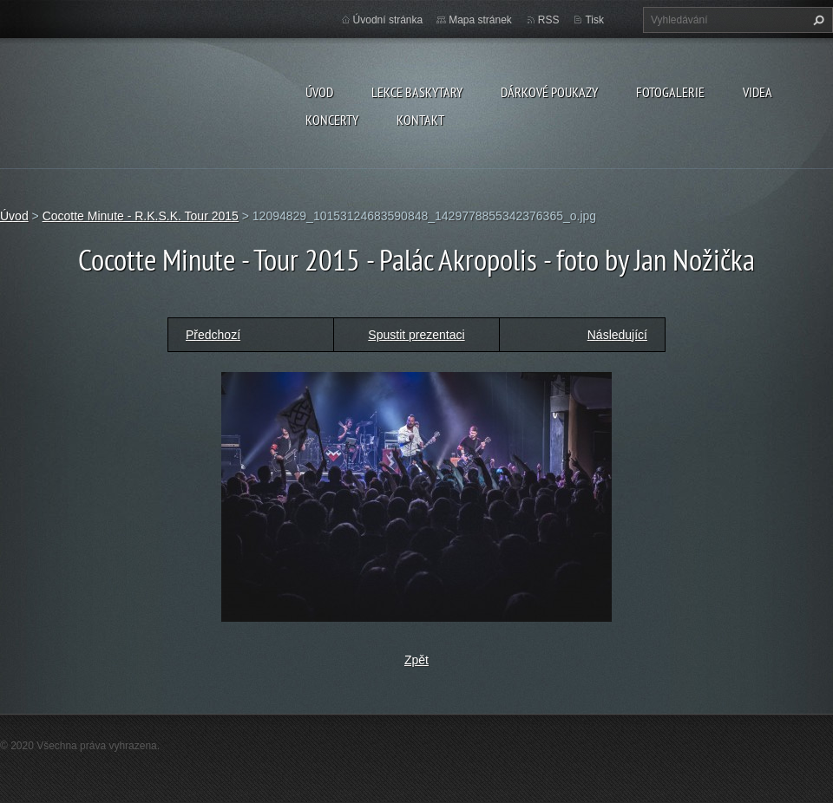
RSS (549, 20)
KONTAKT (420, 119)
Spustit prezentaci (416, 335)
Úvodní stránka (388, 20)
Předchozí (213, 335)
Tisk (594, 20)
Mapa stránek (480, 20)
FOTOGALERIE (670, 92)
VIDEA (757, 92)
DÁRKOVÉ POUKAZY (549, 92)
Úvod (319, 92)
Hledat (816, 20)
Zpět (416, 660)
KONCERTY (331, 119)
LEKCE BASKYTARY (416, 92)
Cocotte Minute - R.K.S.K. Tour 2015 (141, 216)
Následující (617, 335)
